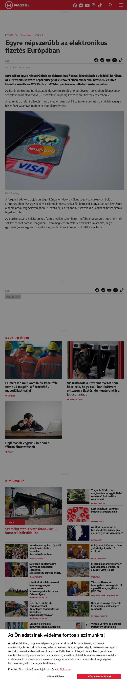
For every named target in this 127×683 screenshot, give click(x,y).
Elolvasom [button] (65, 669)
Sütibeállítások (55, 676)
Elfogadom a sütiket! (99, 676)
